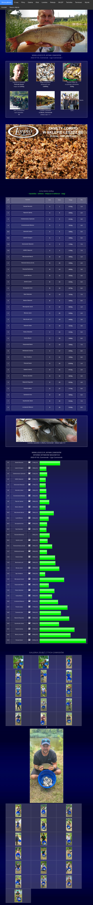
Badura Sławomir (27, 300)
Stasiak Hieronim (27, 206)
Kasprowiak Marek (28, 344)
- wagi (62, 194)
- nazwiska (32, 194)
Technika (69, 2)
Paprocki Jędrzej (27, 212)
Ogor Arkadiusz (28, 357)
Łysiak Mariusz (28, 275)
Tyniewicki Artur (28, 394)
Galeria (30, 2)
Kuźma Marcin (27, 338)
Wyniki (87, 2)
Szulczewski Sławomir (28, 244)
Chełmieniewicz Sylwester (28, 219)
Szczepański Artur (28, 288)
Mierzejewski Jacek (28, 306)
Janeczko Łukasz (27, 231)
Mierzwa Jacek (28, 313)
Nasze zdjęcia (14, 7)
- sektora (40, 194)
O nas (16, 2)
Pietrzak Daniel (28, 363)
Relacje (52, 2)
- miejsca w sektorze (52, 194)
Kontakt (4, 7)
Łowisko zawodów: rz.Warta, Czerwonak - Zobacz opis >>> (46, 443)
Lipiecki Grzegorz (27, 237)
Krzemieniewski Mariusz (27, 225)
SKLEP (60, 2)
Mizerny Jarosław (27, 375)
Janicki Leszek (28, 281)
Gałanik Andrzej (28, 369)
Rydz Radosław (28, 294)
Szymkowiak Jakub (28, 401)
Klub (37, 2)
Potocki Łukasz (28, 388)
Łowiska (44, 2)
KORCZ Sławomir (27, 250)
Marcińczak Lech (27, 319)
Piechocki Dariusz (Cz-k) (27, 262)
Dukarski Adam (28, 325)
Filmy (23, 2)
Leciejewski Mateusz (27, 407)
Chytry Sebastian (27, 332)
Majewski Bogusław (28, 382)
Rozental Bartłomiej (28, 269)
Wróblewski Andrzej (28, 350)
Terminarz (78, 2)
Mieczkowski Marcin (28, 256)
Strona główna (6, 2)
